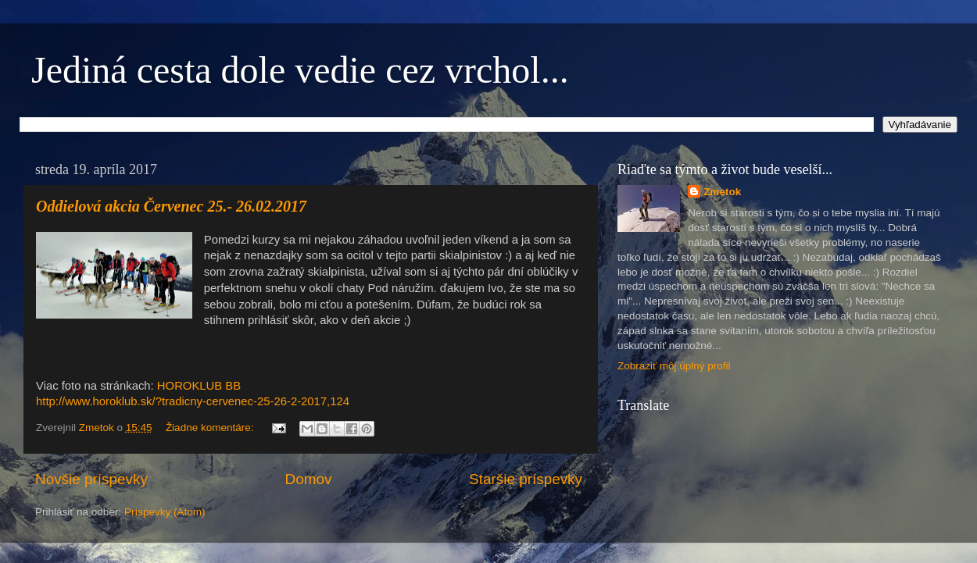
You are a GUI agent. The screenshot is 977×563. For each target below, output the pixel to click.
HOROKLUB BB (199, 385)
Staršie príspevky (525, 479)
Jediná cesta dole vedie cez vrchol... (300, 70)
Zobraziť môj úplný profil (674, 366)
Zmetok (722, 192)
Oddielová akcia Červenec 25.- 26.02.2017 (171, 206)
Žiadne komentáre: (211, 427)
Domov (308, 479)
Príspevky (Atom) (165, 512)
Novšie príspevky (91, 479)
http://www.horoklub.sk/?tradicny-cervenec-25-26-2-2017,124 (192, 401)
